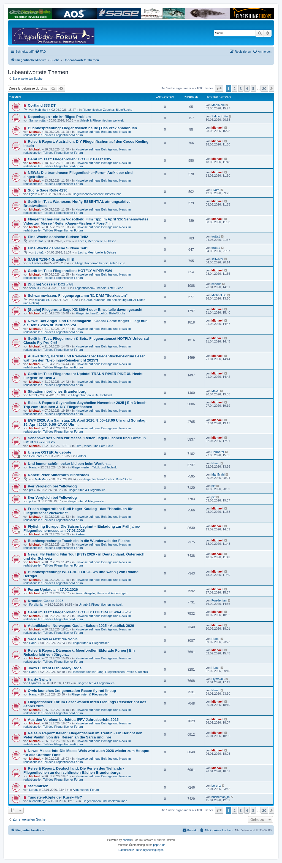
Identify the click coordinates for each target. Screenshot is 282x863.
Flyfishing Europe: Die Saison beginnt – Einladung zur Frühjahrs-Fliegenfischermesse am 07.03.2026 (81, 528)
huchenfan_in (38, 801)
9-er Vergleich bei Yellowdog (52, 486)
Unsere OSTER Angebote (49, 452)
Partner (81, 456)
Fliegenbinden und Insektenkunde (104, 801)
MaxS (33, 395)
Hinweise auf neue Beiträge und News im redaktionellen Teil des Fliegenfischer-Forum (77, 133)
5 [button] (253, 88)
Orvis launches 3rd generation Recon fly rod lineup (72, 691)
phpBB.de (159, 844)
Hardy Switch (39, 679)
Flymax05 (35, 683)
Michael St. (42, 299)
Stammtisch (38, 786)
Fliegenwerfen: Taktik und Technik (94, 467)
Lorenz (34, 789)
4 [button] (247, 88)
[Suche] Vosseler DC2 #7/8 (50, 284)
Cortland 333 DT (42, 105)
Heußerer (35, 456)
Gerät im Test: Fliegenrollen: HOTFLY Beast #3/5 (69, 159)
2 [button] (234, 88)
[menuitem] (40, 51)
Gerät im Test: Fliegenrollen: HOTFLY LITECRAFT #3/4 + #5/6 (80, 612)
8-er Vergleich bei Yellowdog (52, 497)
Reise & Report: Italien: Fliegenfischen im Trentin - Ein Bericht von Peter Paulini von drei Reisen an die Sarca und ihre (82, 735)
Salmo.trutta (37, 120)
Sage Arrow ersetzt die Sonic (53, 639)
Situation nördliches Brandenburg (57, 391)
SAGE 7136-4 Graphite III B (51, 259)
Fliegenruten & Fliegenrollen (86, 490)
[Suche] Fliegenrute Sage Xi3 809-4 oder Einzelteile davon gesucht (85, 310)
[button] (219, 88)
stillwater (35, 263)
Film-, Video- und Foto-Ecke (94, 445)
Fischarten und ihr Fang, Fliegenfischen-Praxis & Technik (109, 671)
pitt (31, 490)
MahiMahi (41, 109)
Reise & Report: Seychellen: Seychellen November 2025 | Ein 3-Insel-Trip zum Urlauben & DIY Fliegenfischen (85, 405)
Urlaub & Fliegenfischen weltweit (102, 120)
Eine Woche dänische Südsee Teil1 (58, 248)
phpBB (127, 840)
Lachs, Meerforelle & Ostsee (97, 241)
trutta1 (39, 241)
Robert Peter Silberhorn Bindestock (59, 475)
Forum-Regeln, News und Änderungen (101, 593)
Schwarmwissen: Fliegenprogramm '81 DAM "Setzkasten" (78, 295)
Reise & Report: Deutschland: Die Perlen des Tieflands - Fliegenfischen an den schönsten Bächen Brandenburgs (73, 770)
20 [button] (264, 88)
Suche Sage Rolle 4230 (47, 190)
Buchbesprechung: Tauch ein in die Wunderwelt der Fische (79, 541)
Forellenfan (36, 604)
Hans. (33, 467)
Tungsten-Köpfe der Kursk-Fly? (55, 797)
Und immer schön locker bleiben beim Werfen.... (69, 464)
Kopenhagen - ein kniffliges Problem (59, 117)
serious (34, 288)
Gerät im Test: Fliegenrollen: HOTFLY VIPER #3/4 (70, 271)
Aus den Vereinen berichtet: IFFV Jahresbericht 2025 (73, 720)
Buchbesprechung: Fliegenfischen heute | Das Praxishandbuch (82, 128)
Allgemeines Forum (86, 789)
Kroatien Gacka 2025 (46, 601)
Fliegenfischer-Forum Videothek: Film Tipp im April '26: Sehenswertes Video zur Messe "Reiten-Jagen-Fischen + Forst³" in (85, 221)
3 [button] (241, 88)
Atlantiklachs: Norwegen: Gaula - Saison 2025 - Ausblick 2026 (81, 626)
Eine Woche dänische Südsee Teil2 (58, 237)
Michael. (35, 131)
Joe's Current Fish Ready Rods (55, 668)
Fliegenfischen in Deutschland (91, 395)
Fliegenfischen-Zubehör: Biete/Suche (107, 109)
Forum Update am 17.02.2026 (53, 589)
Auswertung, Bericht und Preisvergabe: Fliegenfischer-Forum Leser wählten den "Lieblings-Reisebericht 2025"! (84, 358)
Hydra (33, 194)
